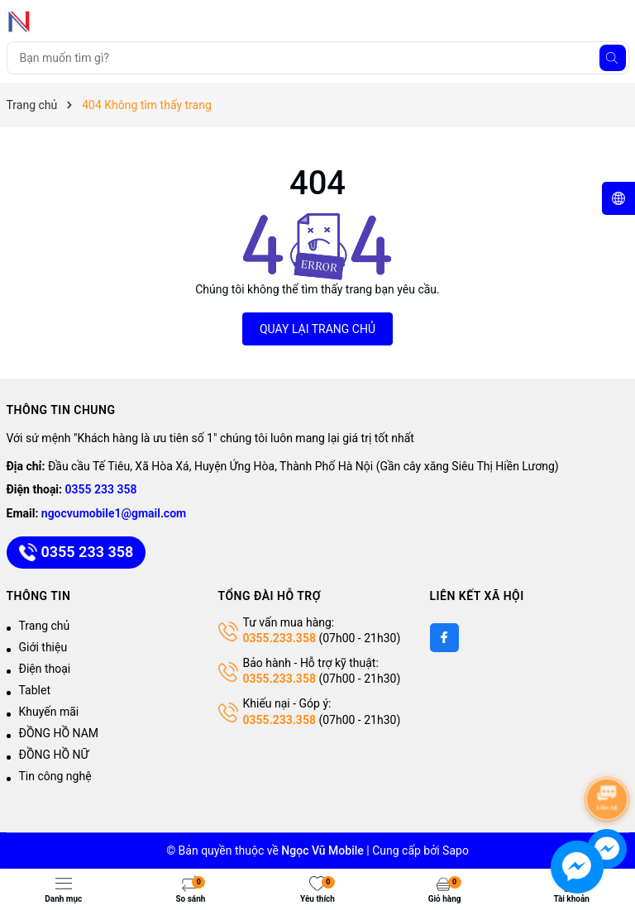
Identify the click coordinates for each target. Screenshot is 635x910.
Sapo (455, 850)
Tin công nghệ (55, 776)
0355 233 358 (101, 489)
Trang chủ (44, 625)
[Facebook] (444, 637)
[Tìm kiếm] (612, 58)
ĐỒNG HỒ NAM (59, 733)
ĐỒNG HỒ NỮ (54, 754)
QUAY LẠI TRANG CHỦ (317, 329)
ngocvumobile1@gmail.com (113, 513)
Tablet (34, 690)
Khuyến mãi (49, 711)
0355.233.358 (279, 638)
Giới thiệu (43, 647)
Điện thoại (45, 668)
